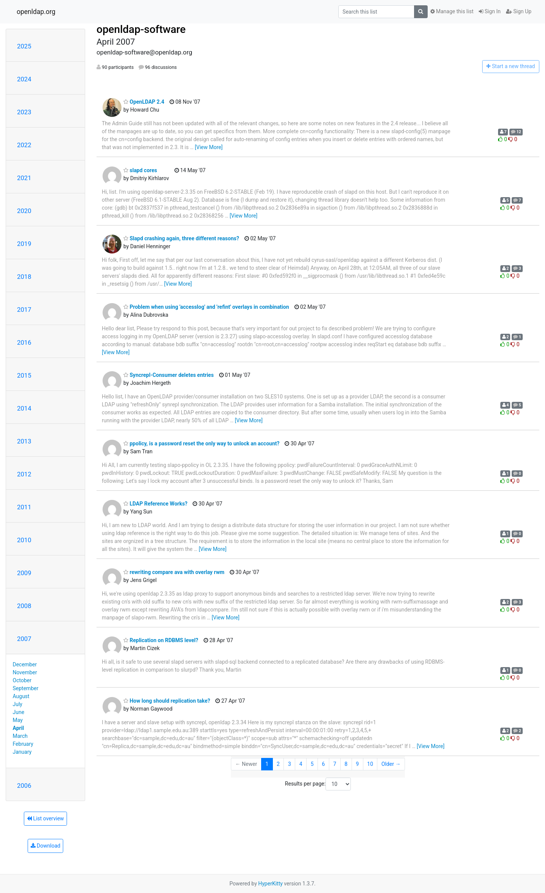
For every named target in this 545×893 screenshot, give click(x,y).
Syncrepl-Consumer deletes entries (168, 375)
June (19, 712)
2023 (24, 112)
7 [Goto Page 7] (334, 764)
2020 (24, 211)
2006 (24, 785)
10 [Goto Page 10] (370, 764)
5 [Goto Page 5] (312, 764)
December (25, 664)
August (21, 696)
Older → (391, 764)
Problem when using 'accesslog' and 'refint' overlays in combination (206, 307)
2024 (24, 79)
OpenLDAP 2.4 (143, 102)
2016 (24, 342)
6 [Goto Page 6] (323, 764)
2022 (24, 145)
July (17, 704)
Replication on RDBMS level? (160, 640)
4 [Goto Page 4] (300, 764)
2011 (24, 507)
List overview (45, 818)
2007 (24, 639)
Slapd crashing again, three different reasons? (181, 238)
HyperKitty (270, 884)
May (18, 720)
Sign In (490, 11)
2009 (24, 573)
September (26, 688)
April (18, 728)
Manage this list (451, 11)
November (25, 672)
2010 (24, 540)
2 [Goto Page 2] (278, 764)
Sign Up (518, 11)
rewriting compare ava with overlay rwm (173, 572)
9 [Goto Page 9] (357, 764)
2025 (24, 46)
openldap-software (141, 29)
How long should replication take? (166, 701)
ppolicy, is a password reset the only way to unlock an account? (201, 443)
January (22, 752)
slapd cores (140, 170)
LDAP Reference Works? (155, 504)
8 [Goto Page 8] (345, 764)
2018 (24, 276)
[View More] (209, 147)
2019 (24, 243)
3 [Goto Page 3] (289, 764)
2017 (24, 309)
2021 (24, 178)
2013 (24, 441)
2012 (24, 474)
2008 (24, 606)
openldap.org (36, 12)
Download (46, 846)
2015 (24, 375)
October (22, 680)
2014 (24, 408)
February (23, 744)
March (20, 736)
